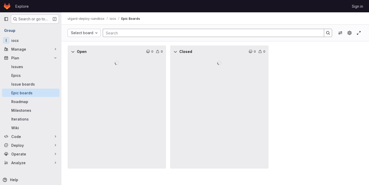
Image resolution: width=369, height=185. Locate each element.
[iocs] (30, 40)
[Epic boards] (30, 93)
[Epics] (30, 75)
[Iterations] (30, 119)
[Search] (211, 33)
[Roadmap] (30, 101)
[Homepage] (7, 6)
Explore (22, 6)
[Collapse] (73, 52)
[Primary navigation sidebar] (6, 19)
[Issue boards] (30, 84)
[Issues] (30, 66)
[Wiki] (30, 128)
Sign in (357, 6)
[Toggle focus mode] (359, 33)
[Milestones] (30, 110)
